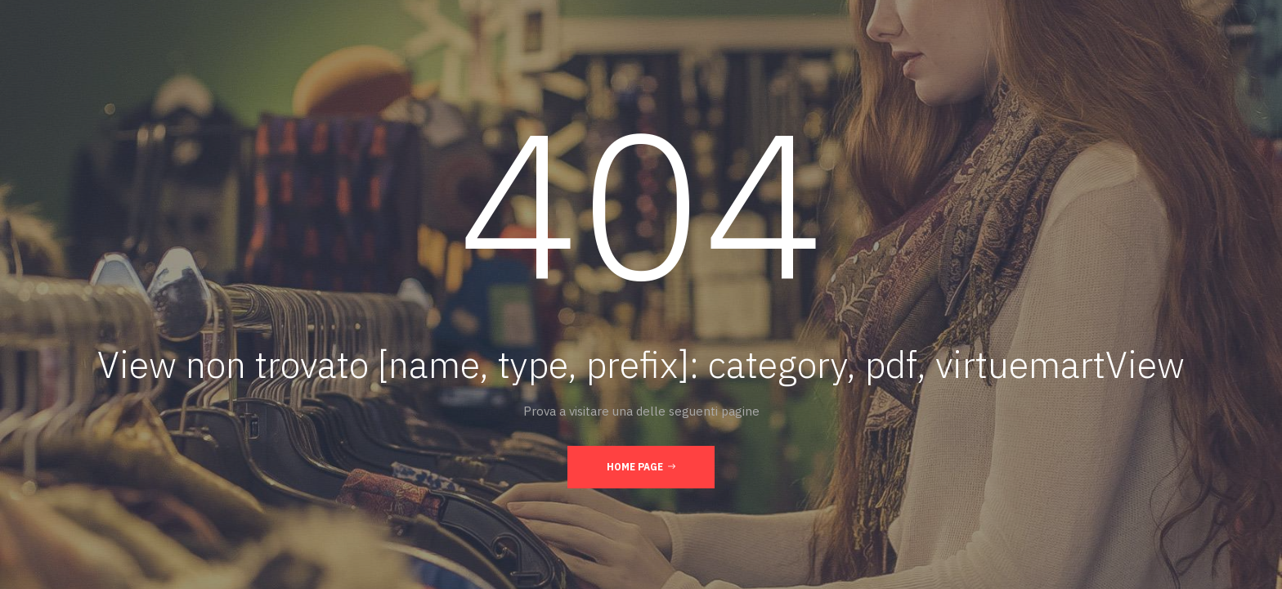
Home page (641, 466)
